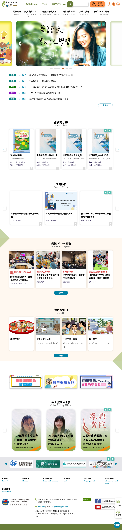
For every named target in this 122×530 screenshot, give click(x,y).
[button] (17, 14)
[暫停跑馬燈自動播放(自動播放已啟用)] (103, 24)
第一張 (51, 68)
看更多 (105, 105)
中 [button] (114, 4)
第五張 (70, 68)
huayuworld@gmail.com (60, 507)
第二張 (57, 68)
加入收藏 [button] (31, 168)
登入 (94, 4)
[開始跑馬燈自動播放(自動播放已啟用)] (99, 24)
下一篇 (118, 149)
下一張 (102, 44)
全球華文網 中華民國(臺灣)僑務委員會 (9, 4)
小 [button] (118, 4)
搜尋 (70, 4)
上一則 (6, 464)
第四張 (67, 68)
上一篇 (4, 149)
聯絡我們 (41, 507)
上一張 (20, 44)
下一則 (116, 464)
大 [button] (109, 4)
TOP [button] (117, 525)
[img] (61, 43)
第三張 (63, 68)
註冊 (100, 4)
